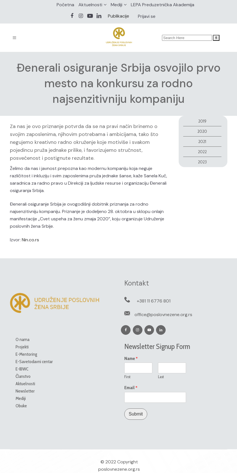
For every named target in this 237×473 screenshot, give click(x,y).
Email (131, 388)
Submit (136, 414)
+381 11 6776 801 (153, 301)
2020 (202, 131)
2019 (202, 121)
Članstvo (23, 376)
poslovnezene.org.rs (119, 469)
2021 (202, 141)
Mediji (116, 5)
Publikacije (118, 16)
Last (161, 376)
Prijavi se (146, 16)
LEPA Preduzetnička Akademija (162, 5)
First (127, 376)
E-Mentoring (26, 354)
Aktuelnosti (90, 5)
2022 (202, 151)
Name (131, 358)
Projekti (22, 347)
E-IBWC (22, 369)
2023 (202, 162)
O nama (22, 339)
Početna (65, 5)
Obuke (21, 405)
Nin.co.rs (30, 240)
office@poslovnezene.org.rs (163, 315)
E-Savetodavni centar (34, 361)
